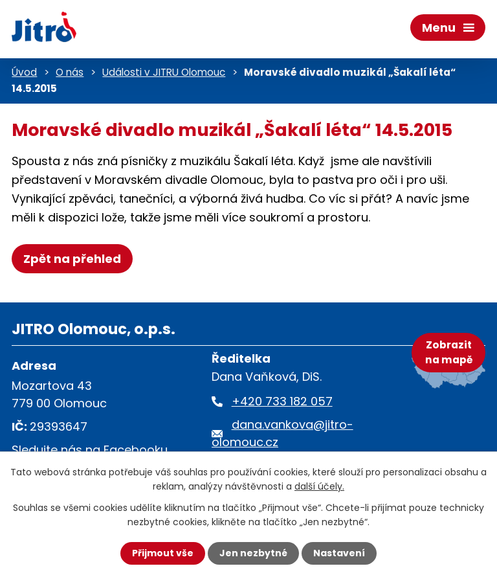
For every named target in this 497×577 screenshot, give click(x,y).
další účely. (319, 486)
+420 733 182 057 (282, 401)
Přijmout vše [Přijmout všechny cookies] (162, 553)
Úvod (24, 72)
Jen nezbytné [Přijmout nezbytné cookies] (253, 553)
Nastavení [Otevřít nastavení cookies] (339, 553)
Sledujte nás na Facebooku (90, 450)
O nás (69, 72)
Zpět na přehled (72, 259)
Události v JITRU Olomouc (163, 72)
